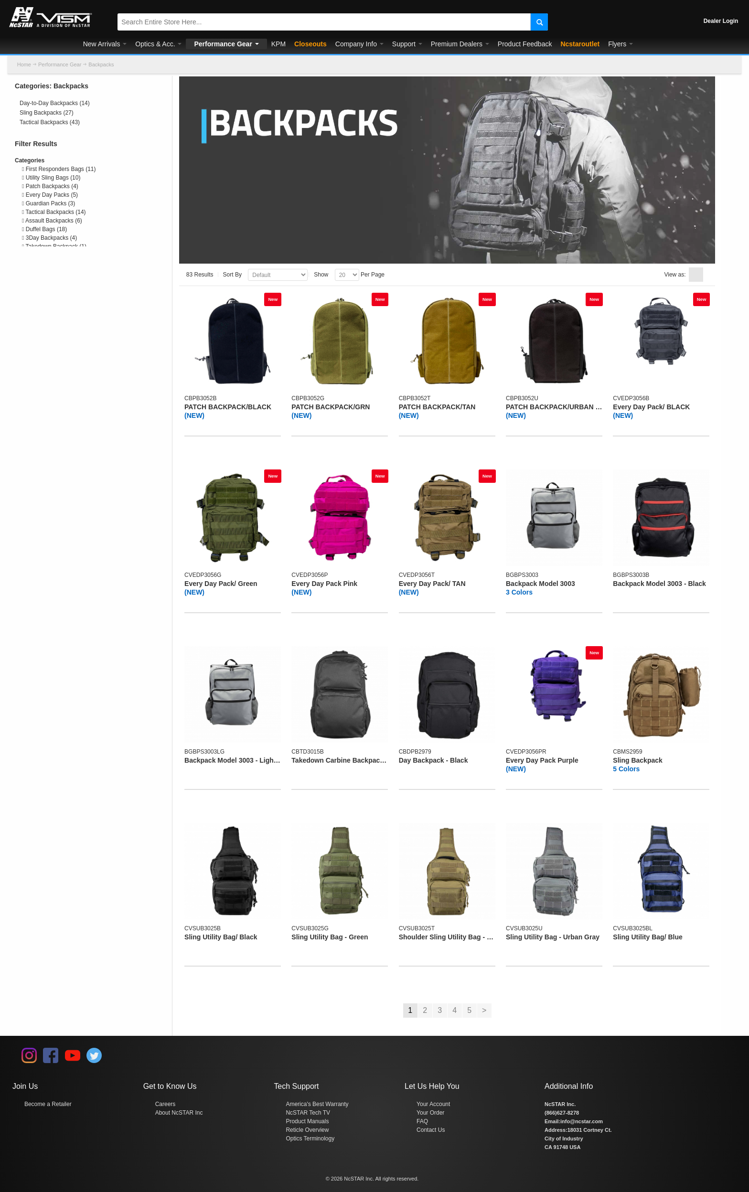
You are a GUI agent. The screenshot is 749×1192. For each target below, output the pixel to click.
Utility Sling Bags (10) (51, 177)
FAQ (422, 1121)
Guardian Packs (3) (48, 203)
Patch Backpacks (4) (50, 186)
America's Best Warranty (317, 1104)
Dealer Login (721, 21)
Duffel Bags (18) (44, 229)
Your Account (433, 1104)
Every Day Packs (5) (50, 195)
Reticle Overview (307, 1130)
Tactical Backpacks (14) (54, 212)
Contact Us (431, 1130)
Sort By (232, 274)
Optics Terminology (310, 1138)
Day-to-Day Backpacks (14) (55, 103)
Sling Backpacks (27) (47, 112)
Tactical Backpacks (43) (50, 122)
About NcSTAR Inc (179, 1112)
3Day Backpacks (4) (49, 237)
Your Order (430, 1112)
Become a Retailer (48, 1104)
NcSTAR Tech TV (308, 1112)
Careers (165, 1104)
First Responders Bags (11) (59, 169)
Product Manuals (307, 1121)
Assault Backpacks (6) (52, 220)
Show (321, 274)
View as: (674, 274)
